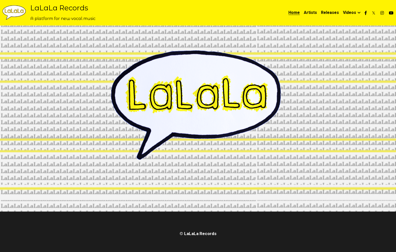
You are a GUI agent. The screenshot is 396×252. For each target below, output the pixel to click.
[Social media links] (365, 13)
